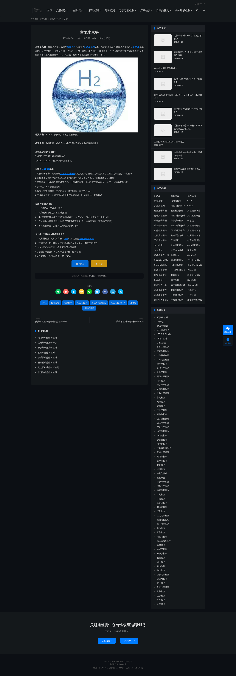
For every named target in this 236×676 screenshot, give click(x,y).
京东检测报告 (177, 300)
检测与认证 (162, 474)
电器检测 (175, 256)
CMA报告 (191, 280)
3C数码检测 (162, 318)
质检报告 (61, 10)
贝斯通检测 (89, 47)
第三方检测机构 (86, 239)
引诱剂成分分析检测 (47, 373)
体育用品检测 (163, 360)
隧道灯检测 (162, 579)
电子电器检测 (126, 10)
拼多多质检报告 (164, 448)
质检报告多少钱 (194, 265)
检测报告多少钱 (194, 300)
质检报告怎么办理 (178, 236)
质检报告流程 (160, 270)
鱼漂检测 (161, 596)
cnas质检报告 (163, 330)
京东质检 (158, 251)
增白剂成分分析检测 (47, 338)
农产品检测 (162, 364)
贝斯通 (136, 47)
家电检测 (191, 251)
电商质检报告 (160, 236)
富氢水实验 (89, 33)
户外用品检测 (182, 10)
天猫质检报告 (160, 241)
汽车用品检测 (163, 486)
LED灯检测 (162, 339)
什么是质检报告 (178, 270)
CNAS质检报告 (161, 261)
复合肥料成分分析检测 (48, 368)
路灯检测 (161, 571)
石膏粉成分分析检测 (47, 363)
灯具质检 (191, 290)
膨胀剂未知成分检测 (47, 348)
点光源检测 (162, 503)
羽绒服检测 (162, 554)
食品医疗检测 (55, 20)
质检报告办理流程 (161, 221)
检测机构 (71, 47)
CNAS (190, 206)
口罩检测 (161, 381)
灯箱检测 (161, 499)
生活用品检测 (163, 516)
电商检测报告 (193, 241)
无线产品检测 (163, 453)
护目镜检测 (162, 436)
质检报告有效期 (161, 256)
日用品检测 (162, 10)
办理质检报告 (160, 216)
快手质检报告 (163, 419)
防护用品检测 (163, 575)
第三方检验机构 (178, 285)
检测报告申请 (193, 236)
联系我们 (106, 641)
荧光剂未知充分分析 (47, 343)
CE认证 (160, 322)
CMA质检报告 (193, 246)
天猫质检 (175, 241)
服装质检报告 (177, 290)
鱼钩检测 (161, 604)
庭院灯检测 (162, 415)
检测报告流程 (177, 265)
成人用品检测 (163, 423)
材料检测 (161, 469)
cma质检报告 (163, 326)
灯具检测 (145, 10)
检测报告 (77, 10)
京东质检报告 (177, 246)
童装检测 (161, 533)
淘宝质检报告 (160, 275)
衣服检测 (161, 558)
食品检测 (161, 592)
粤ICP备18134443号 (118, 665)
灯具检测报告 (160, 295)
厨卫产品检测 (163, 377)
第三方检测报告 (67, 174)
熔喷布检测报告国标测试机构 (130, 322)
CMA (66, 239)
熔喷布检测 (162, 507)
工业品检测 (162, 410)
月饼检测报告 (177, 295)
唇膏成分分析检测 (46, 353)
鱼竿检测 (161, 600)
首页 (49, 10)
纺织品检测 (162, 550)
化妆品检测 (192, 285)
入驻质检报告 (193, 261)
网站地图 (128, 662)
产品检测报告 (160, 231)
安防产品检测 (163, 394)
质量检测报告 (177, 211)
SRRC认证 (161, 343)
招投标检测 (162, 444)
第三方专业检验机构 (178, 251)
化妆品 (190, 221)
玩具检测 (158, 280)
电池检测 (161, 528)
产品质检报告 (193, 216)
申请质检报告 (193, 275)
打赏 (99, 264)
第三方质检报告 (178, 226)
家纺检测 (161, 406)
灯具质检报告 (160, 290)
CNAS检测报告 (178, 231)
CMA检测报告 (160, 265)
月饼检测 (191, 295)
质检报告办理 (193, 211)
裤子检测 (161, 562)
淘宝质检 (175, 280)
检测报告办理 (160, 211)
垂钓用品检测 (163, 385)
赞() (80, 264)
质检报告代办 (160, 285)
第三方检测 (82, 303)
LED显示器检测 (164, 335)
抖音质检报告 (163, 431)
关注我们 (199, 4)
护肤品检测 (162, 440)
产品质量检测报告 (178, 221)
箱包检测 (161, 545)
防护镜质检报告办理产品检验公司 (51, 322)
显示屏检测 (162, 461)
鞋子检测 (110, 10)
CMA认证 (191, 256)
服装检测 (93, 10)
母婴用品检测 (163, 482)
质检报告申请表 (161, 300)
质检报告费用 (193, 226)
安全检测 (158, 246)
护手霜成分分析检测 (47, 358)
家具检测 (161, 398)
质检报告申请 (193, 231)
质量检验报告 (160, 226)
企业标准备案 (163, 356)
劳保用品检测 (163, 368)
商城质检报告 (177, 261)
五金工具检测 (163, 347)
